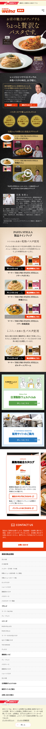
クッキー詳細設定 (23, 720)
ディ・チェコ (5, 616)
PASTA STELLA (6, 631)
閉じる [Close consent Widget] (23, 725)
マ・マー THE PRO (7, 611)
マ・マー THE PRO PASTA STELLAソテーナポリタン (23, 274)
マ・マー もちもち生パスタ (9, 636)
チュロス (4, 649)
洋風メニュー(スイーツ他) (9, 578)
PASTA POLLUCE (7, 626)
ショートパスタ (6, 587)
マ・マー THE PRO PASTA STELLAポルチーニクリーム (23, 364)
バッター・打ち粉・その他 (9, 569)
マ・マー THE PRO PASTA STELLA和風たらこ (23, 298)
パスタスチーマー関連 (8, 601)
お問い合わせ (23, 544)
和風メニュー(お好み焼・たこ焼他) (12, 573)
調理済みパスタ (6, 592)
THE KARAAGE (6, 645)
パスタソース (5, 596)
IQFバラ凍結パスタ (7, 640)
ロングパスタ (5, 582)
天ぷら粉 (4, 559)
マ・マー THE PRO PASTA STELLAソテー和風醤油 (23, 322)
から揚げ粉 (5, 564)
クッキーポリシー (8, 720)
